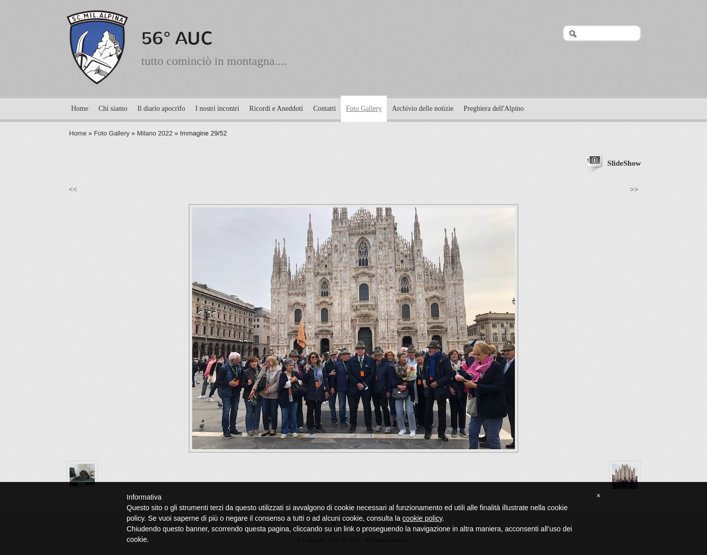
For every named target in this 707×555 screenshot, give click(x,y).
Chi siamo (112, 108)
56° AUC (177, 38)
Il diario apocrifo (161, 108)
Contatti (324, 108)
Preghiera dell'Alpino (493, 108)
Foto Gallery (364, 108)
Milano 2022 (154, 133)
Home (79, 108)
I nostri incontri (217, 108)
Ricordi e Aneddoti (276, 108)
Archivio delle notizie (422, 108)
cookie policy (422, 518)
